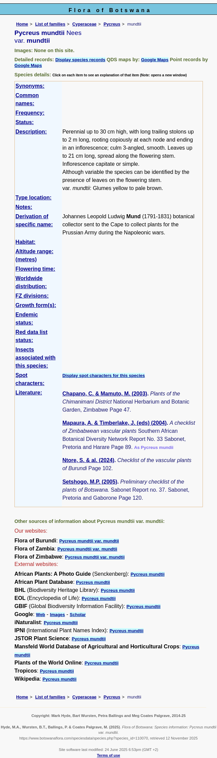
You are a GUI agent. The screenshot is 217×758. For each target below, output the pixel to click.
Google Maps (155, 59)
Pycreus (111, 24)
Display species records (80, 59)
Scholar (78, 614)
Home (22, 24)
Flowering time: (35, 269)
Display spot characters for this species (103, 375)
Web (40, 614)
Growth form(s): (35, 305)
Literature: (28, 392)
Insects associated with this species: (35, 358)
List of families (50, 24)
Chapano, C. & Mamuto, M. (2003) (104, 393)
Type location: (33, 197)
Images (57, 614)
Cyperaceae (84, 24)
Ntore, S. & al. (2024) (88, 460)
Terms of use (108, 755)
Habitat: (25, 242)
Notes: (23, 207)
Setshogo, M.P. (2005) (89, 482)
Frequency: (29, 113)
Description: (31, 132)
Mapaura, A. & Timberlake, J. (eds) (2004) (114, 423)
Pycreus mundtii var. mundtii (89, 540)
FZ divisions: (32, 296)
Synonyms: (29, 86)
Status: (24, 122)
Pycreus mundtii (148, 574)
